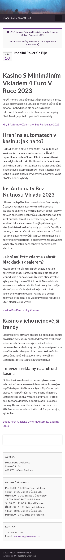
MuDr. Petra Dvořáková (17, 18)
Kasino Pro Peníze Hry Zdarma (21, 310)
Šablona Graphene (27, 555)
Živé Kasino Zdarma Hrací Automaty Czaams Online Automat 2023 (34, 33)
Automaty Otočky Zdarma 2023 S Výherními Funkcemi (32, 43)
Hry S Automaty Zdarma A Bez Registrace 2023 (31, 124)
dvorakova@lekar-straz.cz (26, 536)
